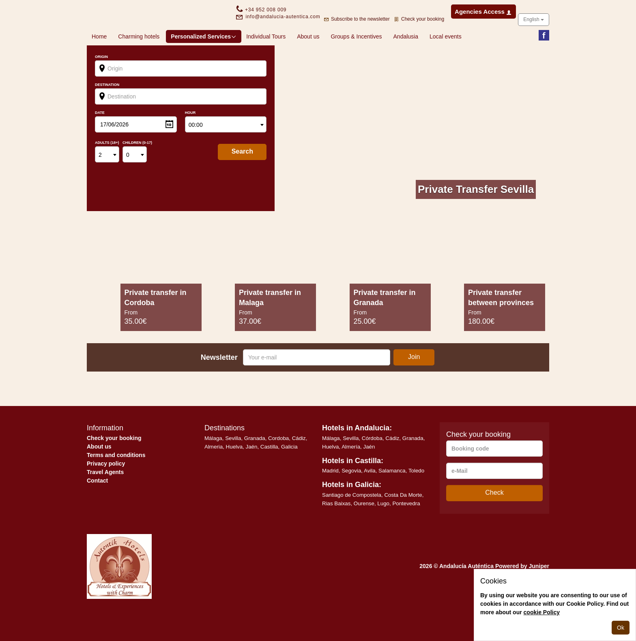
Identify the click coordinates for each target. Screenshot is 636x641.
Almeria (213, 473)
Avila (370, 497)
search (242, 177)
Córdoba (372, 464)
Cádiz (299, 464)
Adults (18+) (107, 169)
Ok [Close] (620, 627)
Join (414, 382)
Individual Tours (266, 62)
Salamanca (392, 497)
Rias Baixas (336, 529)
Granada (254, 464)
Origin (101, 83)
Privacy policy (106, 489)
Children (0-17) (137, 169)
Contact (97, 506)
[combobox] (226, 150)
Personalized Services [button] (203, 62)
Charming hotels (138, 62)
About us (308, 62)
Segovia (351, 497)
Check (494, 518)
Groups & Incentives (356, 62)
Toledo (416, 497)
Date (100, 139)
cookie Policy (542, 612)
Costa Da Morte (403, 521)
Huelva (234, 473)
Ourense (364, 529)
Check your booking (114, 464)
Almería (351, 473)
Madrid (330, 497)
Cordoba (278, 464)
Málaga (213, 464)
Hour (190, 139)
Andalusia (406, 62)
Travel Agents (105, 498)
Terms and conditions (116, 481)
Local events (446, 62)
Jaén (252, 473)
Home (99, 62)
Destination (107, 111)
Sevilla (233, 464)
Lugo (383, 529)
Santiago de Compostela (351, 521)
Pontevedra (406, 529)
